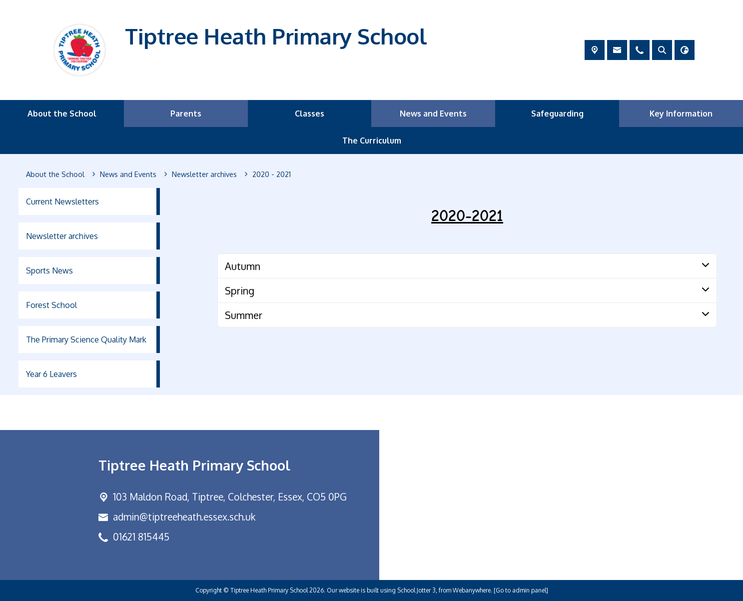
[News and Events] (128, 174)
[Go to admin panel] (521, 590)
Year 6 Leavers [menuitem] (51, 374)
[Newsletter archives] (204, 174)
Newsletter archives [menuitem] (62, 236)
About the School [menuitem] (61, 113)
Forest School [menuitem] (51, 305)
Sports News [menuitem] (49, 271)
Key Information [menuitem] (681, 113)
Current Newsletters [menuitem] (62, 201)
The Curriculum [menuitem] (371, 141)
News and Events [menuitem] (433, 113)
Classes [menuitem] (309, 113)
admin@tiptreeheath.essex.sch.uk (184, 516)
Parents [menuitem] (185, 113)
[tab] (467, 266)
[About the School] (55, 174)
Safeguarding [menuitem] (557, 113)
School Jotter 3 (416, 590)
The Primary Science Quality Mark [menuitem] (86, 339)
